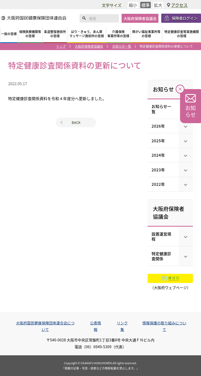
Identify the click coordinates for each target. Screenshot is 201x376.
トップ (61, 46)
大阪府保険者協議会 (89, 46)
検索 (84, 18)
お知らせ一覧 (121, 46)
